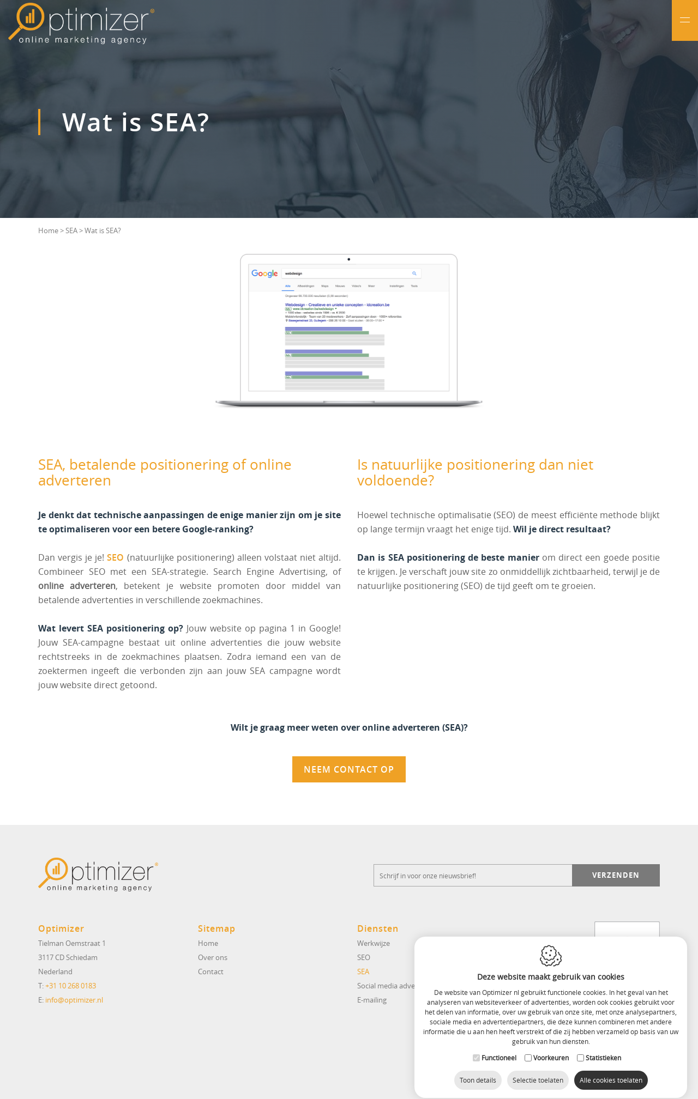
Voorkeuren (551, 1047)
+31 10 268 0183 (70, 986)
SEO (115, 557)
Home (48, 230)
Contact (211, 971)
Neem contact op (349, 769)
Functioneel (499, 1047)
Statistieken (603, 1047)
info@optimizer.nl (74, 1000)
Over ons (212, 957)
